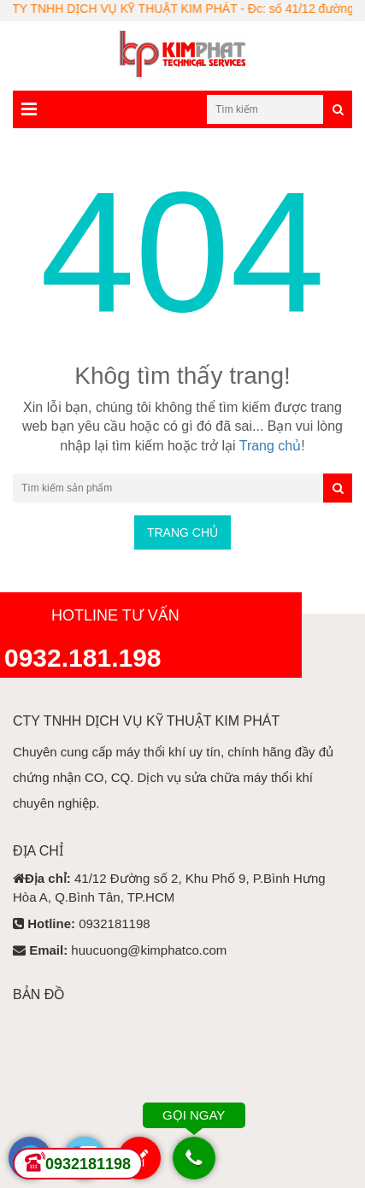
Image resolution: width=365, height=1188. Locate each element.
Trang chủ (270, 445)
